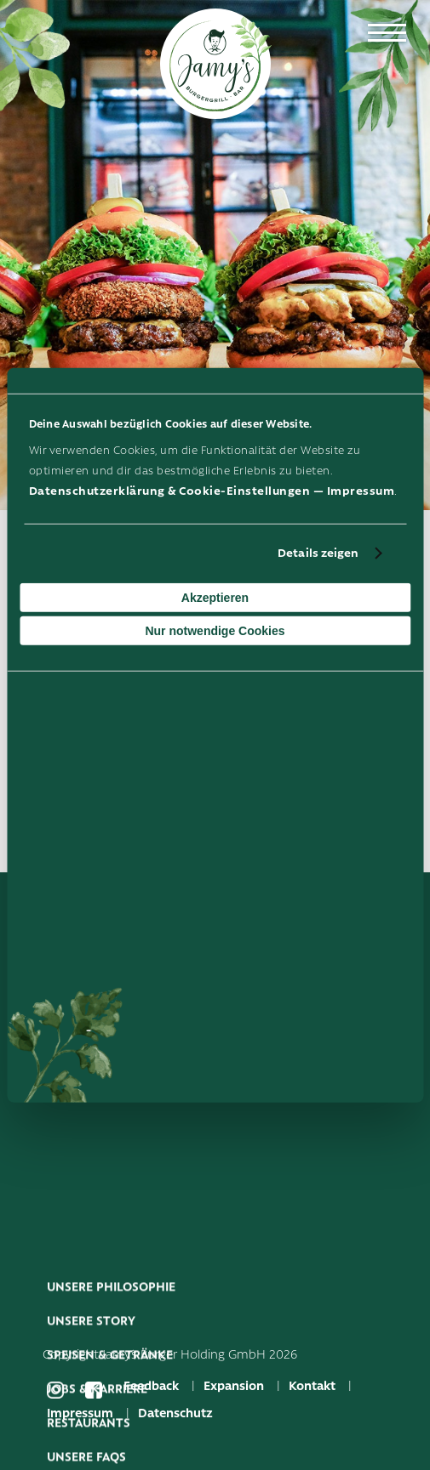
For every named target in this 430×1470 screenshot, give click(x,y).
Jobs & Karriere (97, 1444)
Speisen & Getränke (110, 1410)
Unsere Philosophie (111, 1342)
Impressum (361, 491)
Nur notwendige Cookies (214, 631)
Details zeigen (318, 553)
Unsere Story (91, 1376)
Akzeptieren (215, 597)
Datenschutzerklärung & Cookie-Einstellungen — (178, 491)
